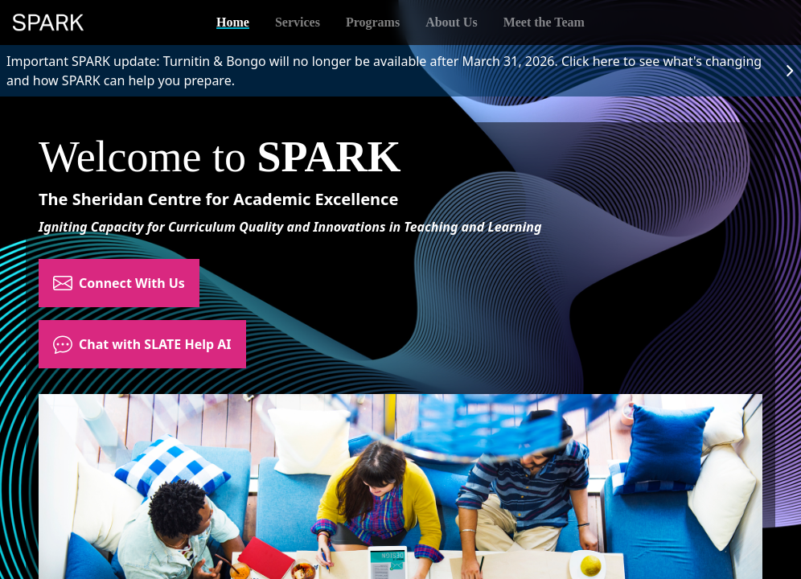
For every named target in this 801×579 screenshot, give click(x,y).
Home (232, 22)
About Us (451, 22)
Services (297, 22)
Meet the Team (544, 22)
